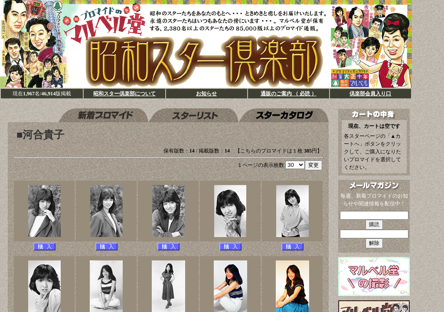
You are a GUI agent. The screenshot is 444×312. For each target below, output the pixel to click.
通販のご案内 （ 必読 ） (289, 94)
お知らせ (206, 94)
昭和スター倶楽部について (124, 94)
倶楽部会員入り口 (370, 94)
